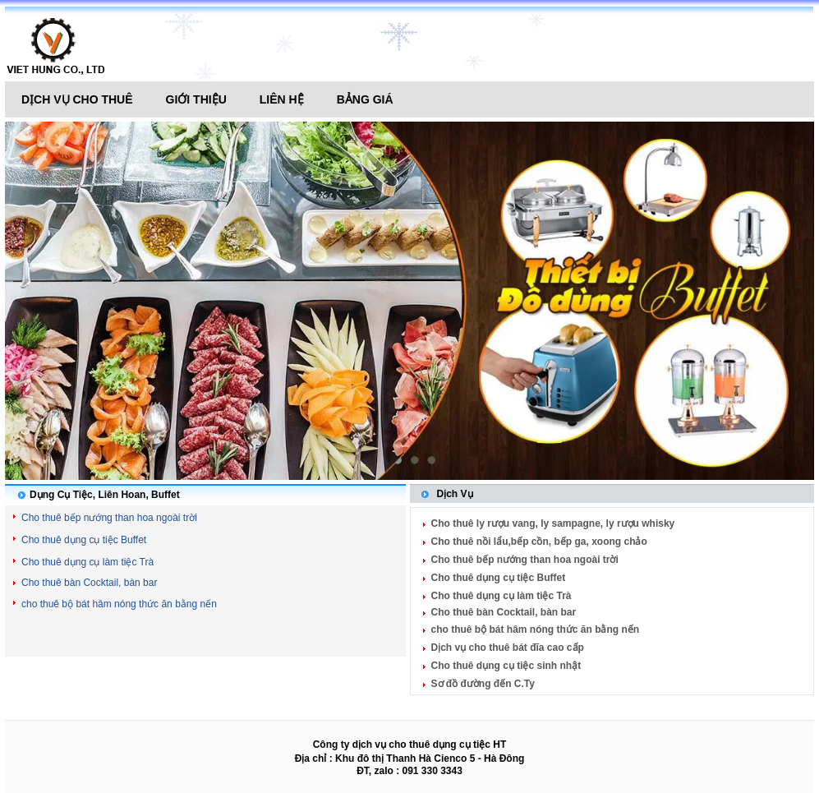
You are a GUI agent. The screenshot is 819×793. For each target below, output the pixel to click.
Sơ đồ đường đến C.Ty (483, 683)
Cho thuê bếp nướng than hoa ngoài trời (109, 517)
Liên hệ (282, 99)
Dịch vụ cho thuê (77, 99)
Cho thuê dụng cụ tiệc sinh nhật (506, 665)
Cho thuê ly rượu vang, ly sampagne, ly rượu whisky (553, 523)
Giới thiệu (196, 99)
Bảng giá (365, 99)
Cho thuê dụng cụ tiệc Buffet (83, 540)
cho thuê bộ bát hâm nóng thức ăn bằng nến (119, 604)
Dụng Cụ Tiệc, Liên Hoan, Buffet (105, 494)
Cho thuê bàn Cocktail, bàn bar (89, 582)
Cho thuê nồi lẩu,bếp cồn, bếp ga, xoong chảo (539, 541)
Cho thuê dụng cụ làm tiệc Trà (87, 562)
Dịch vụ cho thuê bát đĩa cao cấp (507, 647)
